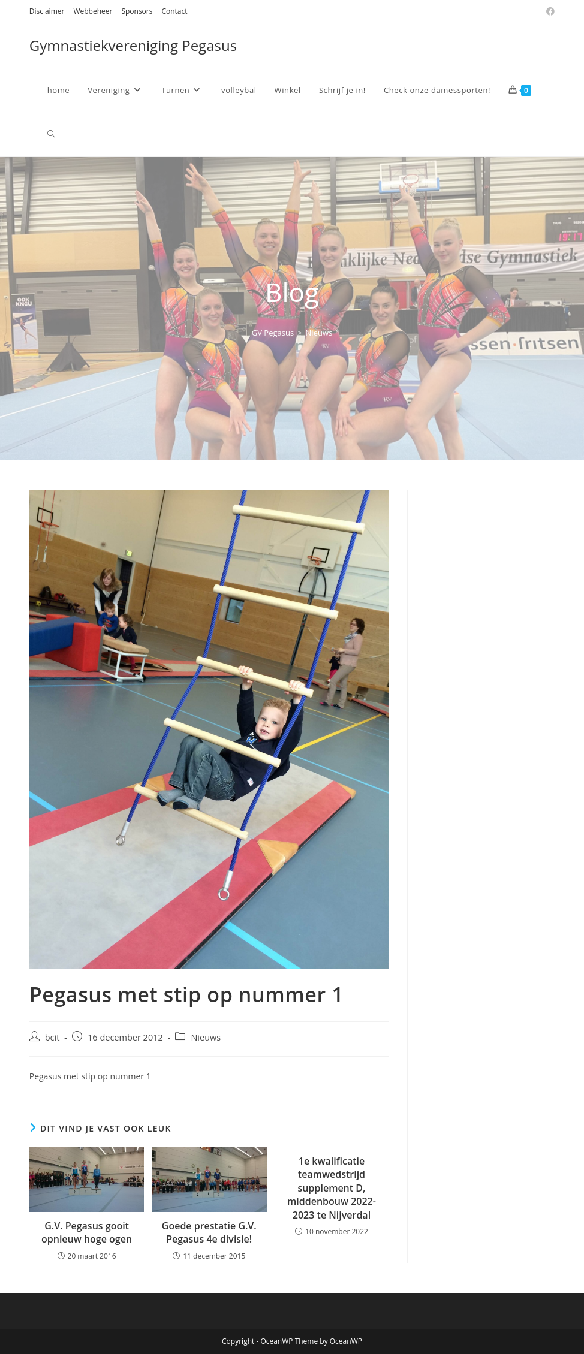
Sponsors (136, 11)
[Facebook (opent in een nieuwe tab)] (549, 11)
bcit (52, 1037)
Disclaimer (47, 11)
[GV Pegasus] (273, 332)
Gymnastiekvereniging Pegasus (133, 45)
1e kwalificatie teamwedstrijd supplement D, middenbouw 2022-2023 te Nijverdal (331, 1188)
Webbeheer (92, 11)
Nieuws (319, 332)
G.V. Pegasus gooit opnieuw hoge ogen (86, 1232)
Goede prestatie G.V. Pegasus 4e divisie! (209, 1232)
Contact (174, 11)
